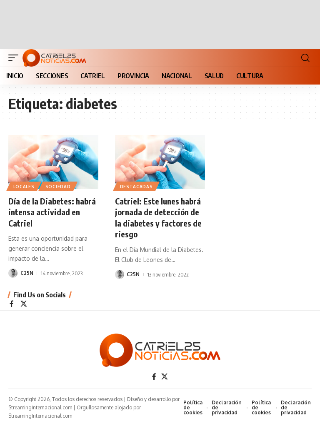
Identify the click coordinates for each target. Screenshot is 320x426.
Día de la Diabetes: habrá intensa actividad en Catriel (52, 212)
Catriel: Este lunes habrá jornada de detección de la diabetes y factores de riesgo (158, 217)
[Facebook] (11, 303)
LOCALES (24, 186)
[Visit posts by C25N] (13, 272)
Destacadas (136, 186)
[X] (23, 303)
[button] (15, 58)
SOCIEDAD (58, 186)
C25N (26, 272)
